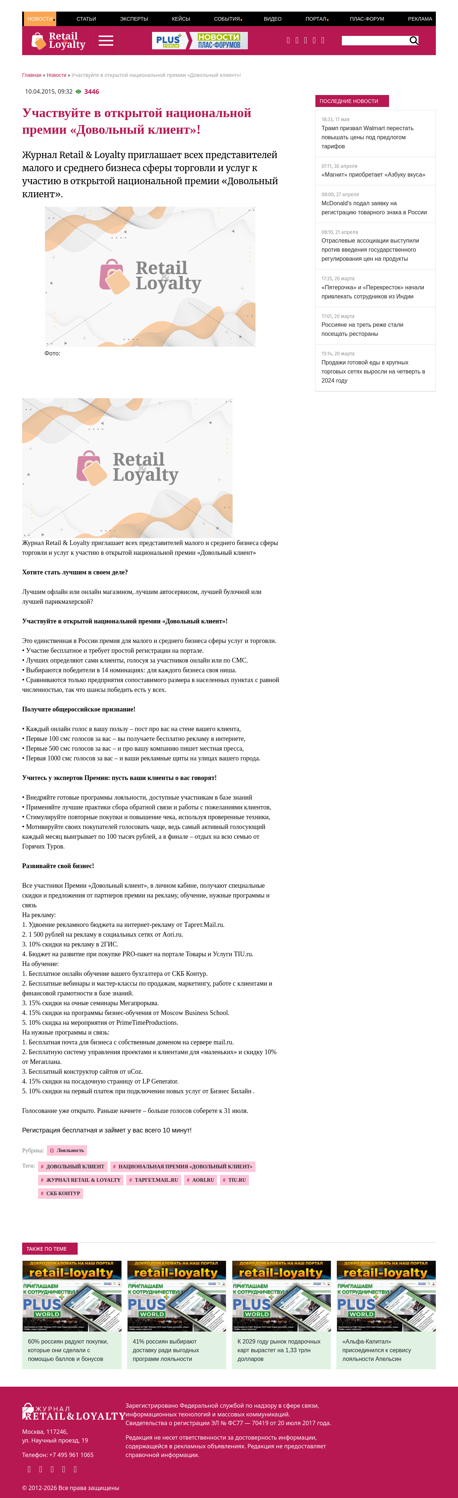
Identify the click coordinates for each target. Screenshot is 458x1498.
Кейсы (181, 19)
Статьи (86, 19)
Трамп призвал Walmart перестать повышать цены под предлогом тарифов (368, 137)
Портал (316, 19)
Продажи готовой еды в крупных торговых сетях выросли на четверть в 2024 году (373, 371)
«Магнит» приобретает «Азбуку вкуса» (373, 175)
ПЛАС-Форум (367, 19)
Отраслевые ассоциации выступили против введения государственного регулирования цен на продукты (370, 250)
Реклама (420, 19)
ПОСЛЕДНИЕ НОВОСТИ (349, 101)
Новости (40, 19)
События (227, 19)
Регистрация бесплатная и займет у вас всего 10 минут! (107, 1130)
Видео (273, 19)
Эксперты (134, 19)
